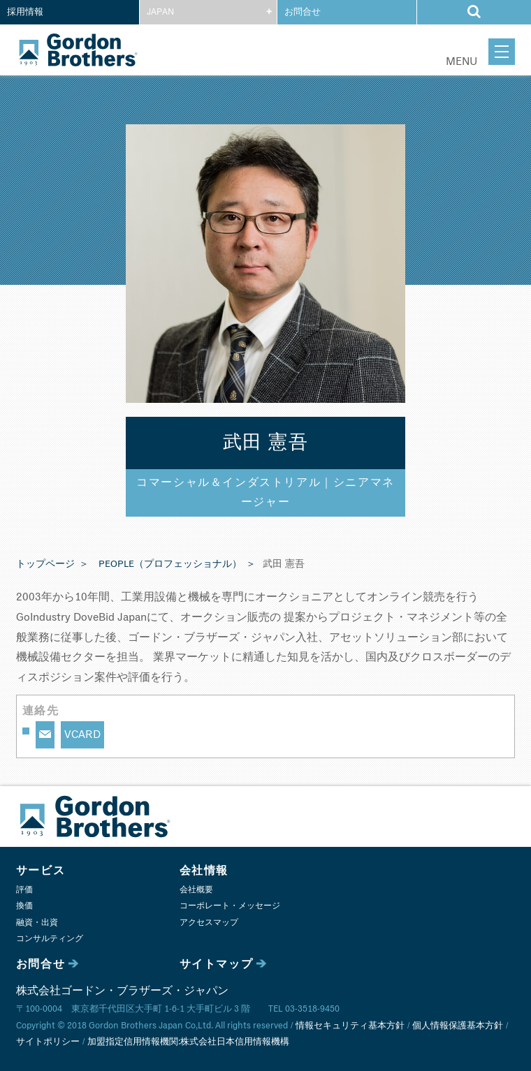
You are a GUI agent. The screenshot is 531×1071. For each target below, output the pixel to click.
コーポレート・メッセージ (230, 906)
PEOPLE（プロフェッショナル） (170, 564)
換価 (24, 906)
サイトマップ (217, 964)
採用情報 (25, 12)
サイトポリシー (48, 1042)
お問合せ (302, 12)
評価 (24, 890)
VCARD (82, 734)
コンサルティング (49, 939)
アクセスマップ (209, 922)
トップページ (45, 564)
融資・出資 (37, 922)
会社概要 (196, 890)
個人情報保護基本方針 (457, 1026)
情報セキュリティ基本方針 (350, 1026)
